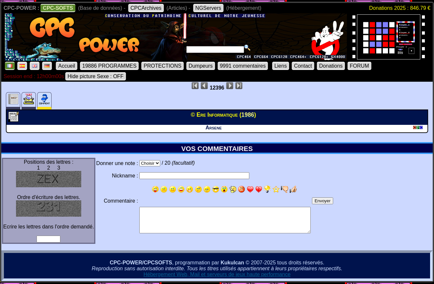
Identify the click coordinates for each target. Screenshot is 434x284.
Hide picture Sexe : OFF (96, 76)
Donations (331, 66)
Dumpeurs (201, 66)
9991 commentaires (243, 66)
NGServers (208, 8)
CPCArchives (146, 8)
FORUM (359, 66)
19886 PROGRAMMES (109, 66)
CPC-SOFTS (58, 8)
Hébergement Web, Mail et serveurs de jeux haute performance (217, 274)
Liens (280, 66)
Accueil (66, 66)
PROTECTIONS (162, 66)
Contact (303, 66)
